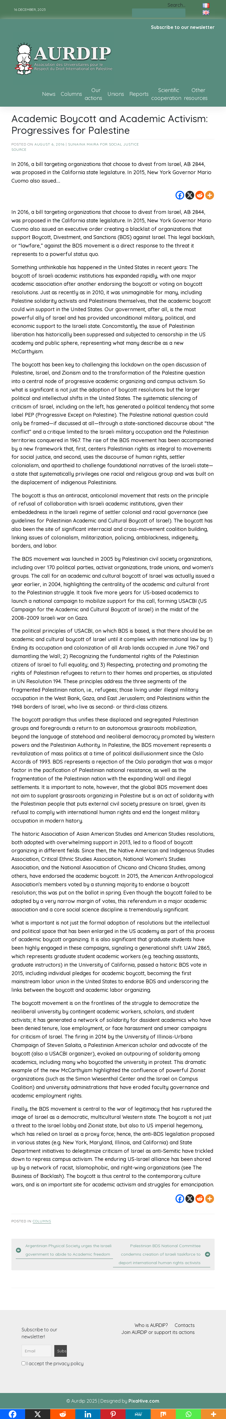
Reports (139, 94)
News (48, 94)
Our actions (93, 94)
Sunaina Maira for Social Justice (103, 144)
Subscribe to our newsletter (183, 27)
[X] (189, 195)
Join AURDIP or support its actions (158, 1332)
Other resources (196, 94)
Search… (176, 5)
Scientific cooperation (166, 94)
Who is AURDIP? (151, 1325)
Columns (71, 94)
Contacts (185, 1325)
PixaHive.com (143, 1401)
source (19, 149)
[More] (209, 195)
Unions (115, 94)
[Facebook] (179, 195)
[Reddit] (199, 195)
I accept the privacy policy (53, 1363)
